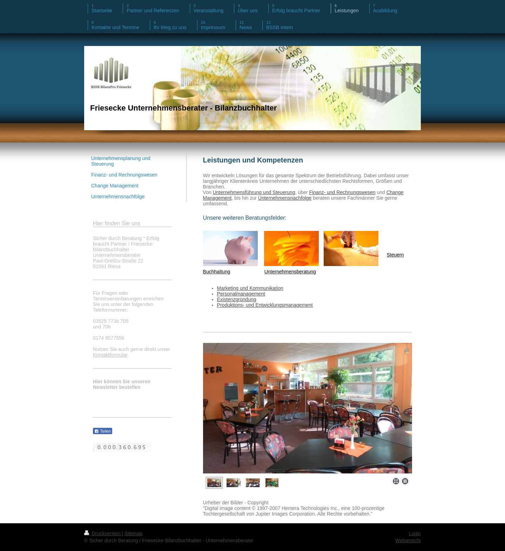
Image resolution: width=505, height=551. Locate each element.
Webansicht (408, 540)
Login (415, 533)
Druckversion (103, 533)
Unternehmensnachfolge (285, 198)
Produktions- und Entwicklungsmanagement (265, 305)
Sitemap (133, 533)
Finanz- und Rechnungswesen (342, 192)
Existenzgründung (236, 299)
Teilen (102, 431)
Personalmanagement (241, 294)
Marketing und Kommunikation (250, 288)
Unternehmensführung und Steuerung (254, 192)
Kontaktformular (110, 355)
